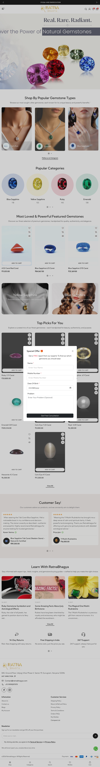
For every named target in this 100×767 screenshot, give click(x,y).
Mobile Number (34, 373)
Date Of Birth (34, 383)
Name (31, 363)
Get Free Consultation (50, 416)
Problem (31, 394)
